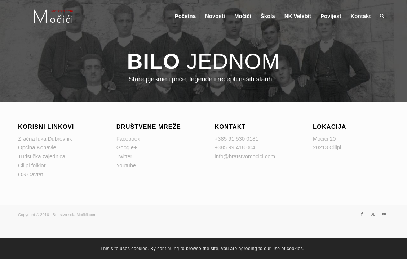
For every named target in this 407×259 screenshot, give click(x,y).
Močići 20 (324, 139)
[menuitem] (185, 16)
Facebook (128, 139)
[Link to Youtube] (383, 214)
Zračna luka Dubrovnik (45, 139)
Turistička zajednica (41, 156)
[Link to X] (372, 214)
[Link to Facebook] (362, 214)
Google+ (126, 147)
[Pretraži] (382, 16)
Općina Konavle (37, 147)
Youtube (126, 165)
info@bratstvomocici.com (244, 156)
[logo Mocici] (53, 16)
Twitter (124, 156)
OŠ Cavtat (30, 174)
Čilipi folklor (32, 165)
